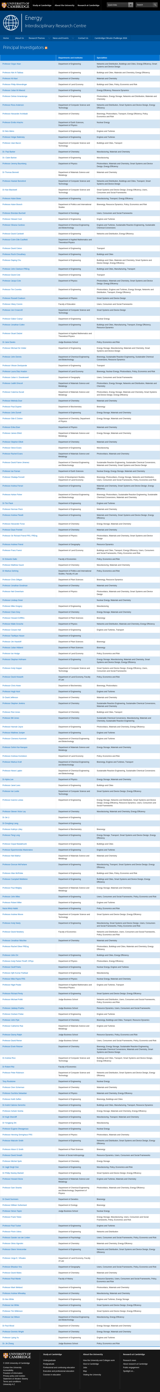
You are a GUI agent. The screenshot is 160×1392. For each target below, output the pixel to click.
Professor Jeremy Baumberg (14, 164)
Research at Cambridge (88, 5)
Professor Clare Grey (11, 612)
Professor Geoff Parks (11, 967)
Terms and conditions (12, 1381)
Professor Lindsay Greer (12, 600)
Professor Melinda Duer (12, 401)
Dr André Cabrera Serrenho (13, 1105)
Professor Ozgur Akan (11, 64)
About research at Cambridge (135, 1364)
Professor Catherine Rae (12, 1026)
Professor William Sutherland (14, 1205)
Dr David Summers (10, 1199)
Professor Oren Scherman (13, 1087)
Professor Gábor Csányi (12, 319)
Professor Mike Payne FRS (13, 979)
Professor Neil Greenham (13, 591)
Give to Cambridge (91, 1364)
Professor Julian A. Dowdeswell (15, 377)
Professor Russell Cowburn (13, 298)
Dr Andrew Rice (8, 1058)
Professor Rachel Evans (12, 454)
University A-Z (9, 1384)
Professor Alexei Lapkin (12, 771)
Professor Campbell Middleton (15, 879)
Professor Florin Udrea (11, 1232)
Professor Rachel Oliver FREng (15, 946)
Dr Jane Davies (8, 342)
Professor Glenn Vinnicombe (14, 1249)
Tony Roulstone (8, 1081)
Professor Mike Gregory (12, 606)
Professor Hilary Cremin (12, 304)
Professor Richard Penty (12, 993)
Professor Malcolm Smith (12, 1141)
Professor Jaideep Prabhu (13, 1008)
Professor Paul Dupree (11, 407)
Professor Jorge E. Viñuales (14, 1258)
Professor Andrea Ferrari (12, 486)
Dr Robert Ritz (8, 1067)
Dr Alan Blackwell (9, 190)
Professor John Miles (11, 897)
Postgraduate (48, 1364)
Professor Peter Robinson (13, 1073)
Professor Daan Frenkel (12, 530)
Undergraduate (49, 1360)
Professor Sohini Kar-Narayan (14, 747)
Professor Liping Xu (10, 1338)
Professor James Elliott (12, 433)
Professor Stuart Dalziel (12, 333)
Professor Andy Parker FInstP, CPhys (18, 961)
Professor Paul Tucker (11, 1226)
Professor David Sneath (12, 1155)
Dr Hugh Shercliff (9, 1117)
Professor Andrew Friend (12, 544)
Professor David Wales (12, 1273)
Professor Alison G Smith (12, 1149)
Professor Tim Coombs (12, 289)
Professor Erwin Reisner (12, 1046)
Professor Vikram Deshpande (14, 365)
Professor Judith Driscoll (12, 383)
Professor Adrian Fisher (12, 495)
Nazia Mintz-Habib (10, 908)
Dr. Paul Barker (8, 152)
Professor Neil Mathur (11, 856)
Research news (129, 1360)
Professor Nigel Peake (11, 985)
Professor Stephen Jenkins (13, 703)
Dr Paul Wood (8, 1326)
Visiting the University (92, 1375)
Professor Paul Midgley (12, 888)
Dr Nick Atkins (8, 131)
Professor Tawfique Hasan (13, 636)
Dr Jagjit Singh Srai (10, 1167)
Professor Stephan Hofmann (14, 659)
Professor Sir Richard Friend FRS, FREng (19, 536)
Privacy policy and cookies (14, 1376)
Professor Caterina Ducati (13, 392)
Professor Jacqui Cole (11, 281)
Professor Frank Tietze (11, 1217)
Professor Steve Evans (12, 448)
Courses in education (52, 1375)
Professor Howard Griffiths (13, 618)
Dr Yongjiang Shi (9, 1123)
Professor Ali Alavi (10, 78)
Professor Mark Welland (12, 1287)
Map (85, 1371)
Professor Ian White (10, 1305)
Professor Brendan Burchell (13, 213)
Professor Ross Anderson (13, 105)
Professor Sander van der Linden (16, 1237)
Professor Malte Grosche (12, 624)
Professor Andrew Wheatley (14, 1293)
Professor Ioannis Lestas (12, 800)
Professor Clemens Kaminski (14, 739)
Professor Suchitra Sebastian (14, 1093)
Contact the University (12, 1367)
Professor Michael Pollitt (12, 999)
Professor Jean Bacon (11, 143)
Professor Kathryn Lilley (12, 829)
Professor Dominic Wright (13, 1332)
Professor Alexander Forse (13, 524)
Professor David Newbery (13, 932)
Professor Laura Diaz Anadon (14, 371)
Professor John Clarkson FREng (15, 269)
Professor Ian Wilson (11, 1317)
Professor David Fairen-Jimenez (15, 462)
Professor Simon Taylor (12, 1211)
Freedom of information (12, 1373)
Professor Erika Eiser (11, 427)
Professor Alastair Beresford (14, 181)
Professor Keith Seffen (11, 1099)
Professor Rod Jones (11, 712)
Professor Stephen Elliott (12, 442)
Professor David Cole (11, 275)
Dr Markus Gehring (10, 571)
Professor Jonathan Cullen (13, 325)
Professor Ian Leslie (10, 791)
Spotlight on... (129, 1371)
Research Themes (37, 38)
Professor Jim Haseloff (11, 642)
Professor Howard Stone (12, 1179)
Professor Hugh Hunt (11, 691)
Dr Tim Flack (7, 503)
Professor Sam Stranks (12, 1188)
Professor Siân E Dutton (12, 418)
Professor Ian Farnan (11, 471)
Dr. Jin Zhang (8, 1343)
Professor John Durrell (11, 413)
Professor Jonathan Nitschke (14, 940)
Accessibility (8, 1370)
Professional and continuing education (59, 1367)
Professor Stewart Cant (12, 219)
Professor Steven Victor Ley (14, 811)
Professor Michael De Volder (14, 348)
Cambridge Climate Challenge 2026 (111, 38)
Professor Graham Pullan (13, 1014)
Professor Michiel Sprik (12, 1161)
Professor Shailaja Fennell (13, 477)
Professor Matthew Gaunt (13, 565)
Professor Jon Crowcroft (12, 310)
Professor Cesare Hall (11, 630)
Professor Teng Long (11, 835)
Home (6, 38)
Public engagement (131, 1367)
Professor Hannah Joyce (12, 727)
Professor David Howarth (12, 677)
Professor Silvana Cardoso (13, 225)
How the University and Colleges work (99, 1360)
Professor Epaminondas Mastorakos (17, 850)
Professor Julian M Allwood (13, 90)
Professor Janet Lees (11, 785)
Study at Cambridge (42, 5)
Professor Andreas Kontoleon (14, 756)
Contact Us (83, 38)
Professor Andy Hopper (12, 668)
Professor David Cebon (12, 248)
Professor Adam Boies (11, 198)
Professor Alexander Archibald (15, 114)
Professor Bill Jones (10, 718)
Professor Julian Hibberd (12, 648)
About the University (64, 5)
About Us (19, 38)
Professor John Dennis (11, 357)
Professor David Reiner (12, 1041)
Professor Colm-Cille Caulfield (15, 240)
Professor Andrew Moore (12, 914)
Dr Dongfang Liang (10, 823)
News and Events (61, 38)
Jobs (85, 1367)
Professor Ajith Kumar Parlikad (15, 973)
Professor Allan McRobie (12, 873)
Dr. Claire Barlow (9, 158)
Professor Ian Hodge (11, 653)
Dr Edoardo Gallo (9, 559)
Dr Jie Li (5, 817)
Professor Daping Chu (11, 260)
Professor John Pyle (10, 1020)
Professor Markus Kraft (12, 762)
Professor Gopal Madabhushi (14, 844)
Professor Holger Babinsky (13, 137)
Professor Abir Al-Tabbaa (12, 73)
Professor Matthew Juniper (13, 733)
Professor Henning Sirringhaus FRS (17, 1135)
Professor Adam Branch (12, 204)
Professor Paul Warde (11, 1279)
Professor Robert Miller (12, 902)
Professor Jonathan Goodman (15, 586)
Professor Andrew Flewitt (12, 515)
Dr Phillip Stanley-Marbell (13, 1173)
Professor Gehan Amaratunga (14, 96)
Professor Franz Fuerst (12, 550)
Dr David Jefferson (10, 697)
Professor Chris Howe (11, 686)
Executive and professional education (58, 1371)
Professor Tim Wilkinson (12, 1311)
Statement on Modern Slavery (15, 1379)
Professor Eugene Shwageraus (15, 1129)
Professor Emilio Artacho (12, 122)
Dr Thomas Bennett (10, 172)
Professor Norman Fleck (12, 509)
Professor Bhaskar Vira (12, 1267)
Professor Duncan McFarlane (14, 864)
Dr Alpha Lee (7, 779)
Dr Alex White (8, 1299)
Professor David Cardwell (13, 234)
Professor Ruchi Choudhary (13, 254)
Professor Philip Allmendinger (14, 84)
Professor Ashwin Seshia (12, 1111)
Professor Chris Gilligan (12, 580)
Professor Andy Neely (11, 923)
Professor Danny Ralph (12, 1035)
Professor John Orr (10, 955)
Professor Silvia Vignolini (12, 1243)
